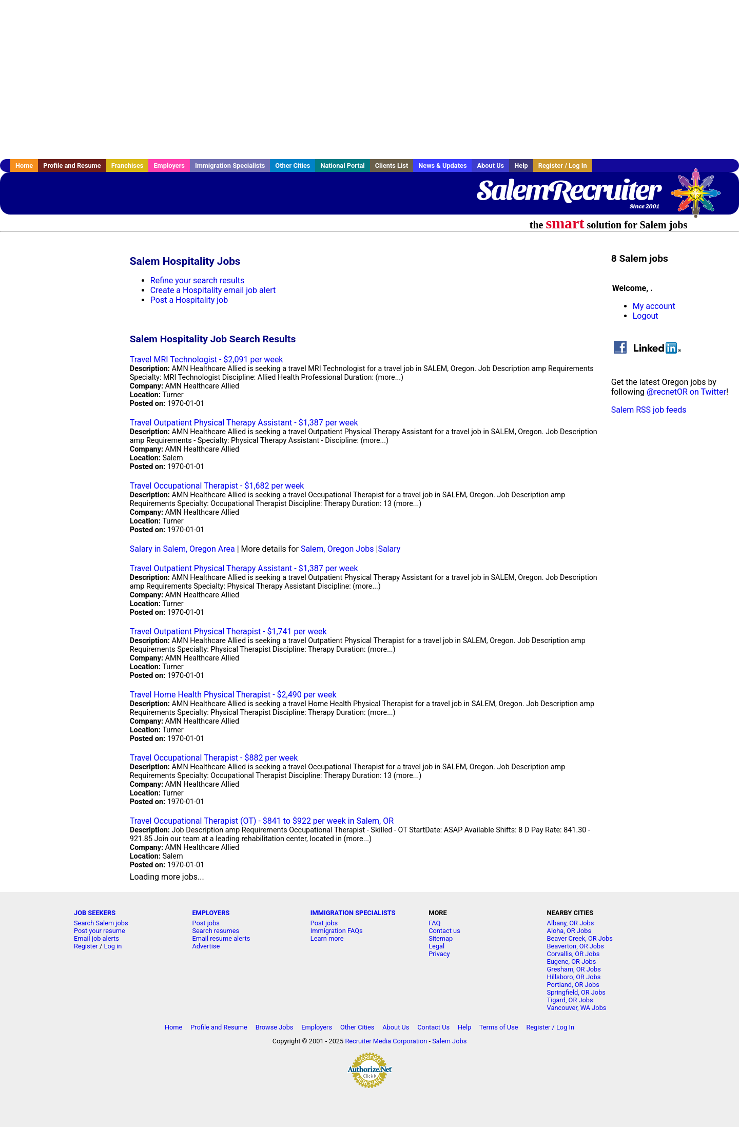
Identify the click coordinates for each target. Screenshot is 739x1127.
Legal (436, 946)
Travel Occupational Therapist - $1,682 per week (217, 486)
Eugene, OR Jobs (571, 961)
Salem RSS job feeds (649, 410)
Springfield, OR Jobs (576, 992)
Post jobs (205, 923)
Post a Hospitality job (189, 300)
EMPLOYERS (210, 913)
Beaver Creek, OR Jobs (580, 938)
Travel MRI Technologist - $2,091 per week (206, 359)
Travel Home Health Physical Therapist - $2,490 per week (233, 694)
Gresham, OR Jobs (574, 969)
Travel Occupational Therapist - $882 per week (214, 758)
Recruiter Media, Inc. (700, 198)
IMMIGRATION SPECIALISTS (353, 913)
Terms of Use (498, 1027)
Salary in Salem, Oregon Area (182, 549)
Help (521, 165)
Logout (645, 316)
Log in (113, 946)
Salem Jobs (449, 1041)
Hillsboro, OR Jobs (574, 977)
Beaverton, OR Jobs (575, 946)
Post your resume (99, 931)
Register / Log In (562, 165)
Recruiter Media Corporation (386, 1041)
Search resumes (215, 931)
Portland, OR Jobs (573, 984)
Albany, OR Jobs (570, 923)
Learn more (327, 938)
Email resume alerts (221, 938)
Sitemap (441, 938)
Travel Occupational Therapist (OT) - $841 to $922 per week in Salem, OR (262, 821)
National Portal (342, 165)
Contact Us (433, 1027)
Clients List (392, 165)
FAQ (434, 923)
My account (654, 306)
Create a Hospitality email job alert (213, 290)
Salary (389, 549)
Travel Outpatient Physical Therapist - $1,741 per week (228, 631)
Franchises (127, 165)
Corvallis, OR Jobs (573, 954)
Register (86, 946)
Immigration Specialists (230, 165)
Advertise (206, 946)
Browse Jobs (275, 1027)
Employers (169, 165)
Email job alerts (96, 938)
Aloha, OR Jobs (569, 931)
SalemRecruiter (568, 190)
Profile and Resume (72, 165)
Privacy (439, 954)
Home (24, 165)
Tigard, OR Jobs (570, 1000)
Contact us (444, 931)
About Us (490, 165)
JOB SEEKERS (94, 913)
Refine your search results (197, 280)
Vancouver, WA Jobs (577, 1008)
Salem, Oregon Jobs (337, 549)
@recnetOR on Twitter (686, 392)
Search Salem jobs (101, 923)
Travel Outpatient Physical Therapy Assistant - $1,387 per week (244, 423)
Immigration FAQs (336, 931)
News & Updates (442, 165)
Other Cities (292, 165)
